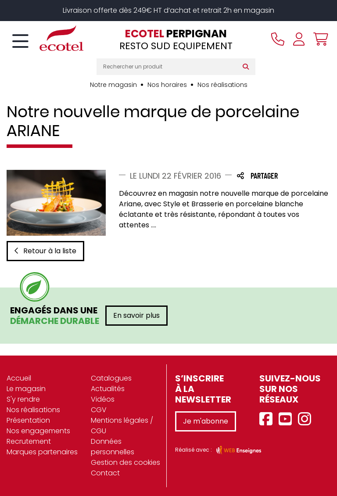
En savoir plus (136, 315)
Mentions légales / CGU (122, 425)
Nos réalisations (222, 84)
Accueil (19, 378)
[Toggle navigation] (20, 42)
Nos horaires (167, 84)
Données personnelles (112, 446)
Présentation (28, 420)
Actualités (108, 389)
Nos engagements (38, 431)
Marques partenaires (42, 452)
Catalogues (111, 378)
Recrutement (29, 441)
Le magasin (26, 389)
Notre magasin (113, 84)
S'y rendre (23, 399)
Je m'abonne (205, 421)
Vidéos (103, 399)
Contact (105, 473)
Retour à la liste (45, 251)
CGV (99, 410)
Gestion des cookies (125, 462)
